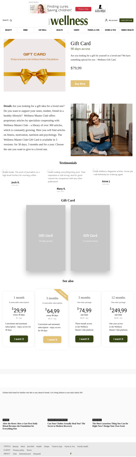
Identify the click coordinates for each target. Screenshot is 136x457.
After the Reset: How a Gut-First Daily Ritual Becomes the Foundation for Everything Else (20, 426)
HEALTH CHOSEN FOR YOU (57, 420)
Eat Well (5, 420)
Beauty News (97, 420)
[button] (8, 20)
